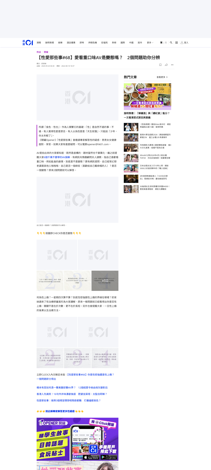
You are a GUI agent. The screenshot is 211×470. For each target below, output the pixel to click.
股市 (140, 42)
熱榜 (114, 42)
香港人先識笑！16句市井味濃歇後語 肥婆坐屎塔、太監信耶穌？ (72, 394)
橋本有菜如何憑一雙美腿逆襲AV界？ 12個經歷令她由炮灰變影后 (72, 387)
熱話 (39, 52)
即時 (82, 42)
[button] (160, 65)
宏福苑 (104, 42)
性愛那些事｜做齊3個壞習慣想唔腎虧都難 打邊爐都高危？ (69, 400)
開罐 (46, 52)
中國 (131, 42)
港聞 (39, 42)
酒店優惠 (71, 42)
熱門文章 (130, 77)
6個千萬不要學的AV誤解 (57, 157)
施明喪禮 (49, 42)
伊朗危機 (92, 42)
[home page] (28, 42)
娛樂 (60, 42)
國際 (123, 42)
